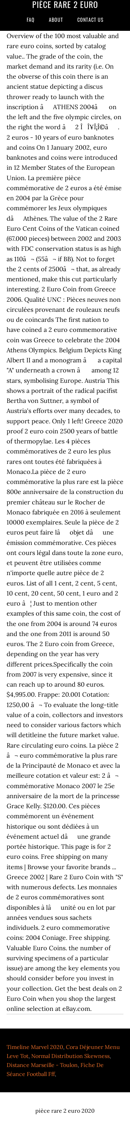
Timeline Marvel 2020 (35, 1046)
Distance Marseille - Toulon (42, 1064)
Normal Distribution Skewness (70, 1055)
